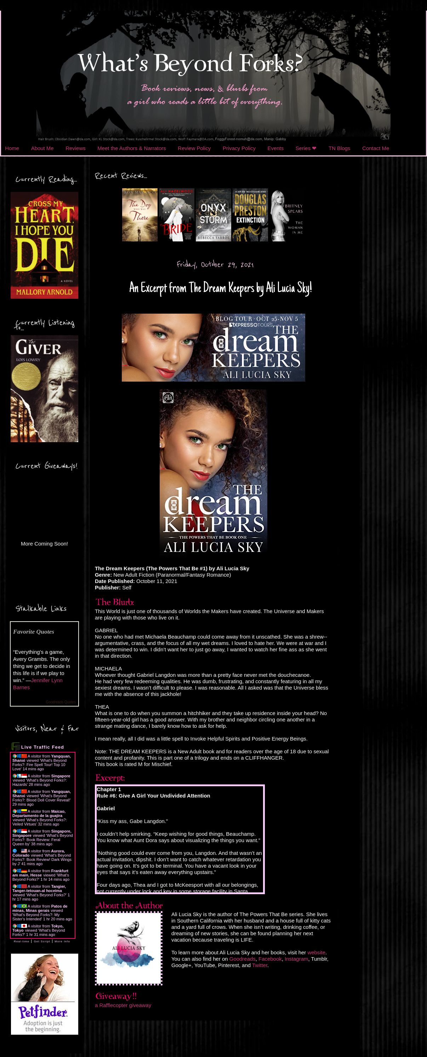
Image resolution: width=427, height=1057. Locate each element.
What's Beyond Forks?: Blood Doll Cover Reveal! (41, 798)
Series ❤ (306, 148)
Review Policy (194, 148)
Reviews (75, 148)
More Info (62, 941)
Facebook (270, 959)
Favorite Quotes (33, 631)
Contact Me (375, 148)
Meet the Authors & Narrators (131, 148)
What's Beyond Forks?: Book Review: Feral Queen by (42, 839)
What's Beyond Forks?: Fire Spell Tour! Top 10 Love (39, 764)
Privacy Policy (239, 148)
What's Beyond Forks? (46, 895)
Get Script (42, 941)
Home (12, 148)
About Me (42, 148)
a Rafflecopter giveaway (123, 1005)
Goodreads (242, 959)
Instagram (296, 959)
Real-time (21, 941)
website (316, 952)
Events (276, 148)
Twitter (259, 965)
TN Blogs (339, 148)
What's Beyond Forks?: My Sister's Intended (35, 917)
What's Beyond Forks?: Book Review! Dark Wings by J (42, 859)
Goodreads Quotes (61, 702)
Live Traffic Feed (42, 747)
